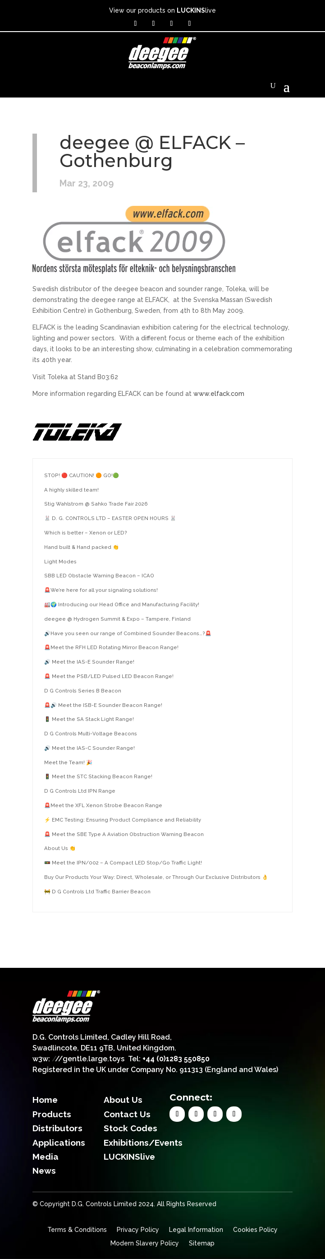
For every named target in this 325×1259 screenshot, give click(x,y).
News (44, 1170)
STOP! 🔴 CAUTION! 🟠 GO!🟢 (81, 475)
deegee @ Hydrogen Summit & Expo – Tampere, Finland (117, 619)
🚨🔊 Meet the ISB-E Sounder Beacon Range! (103, 705)
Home (45, 1100)
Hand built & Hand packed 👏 (81, 547)
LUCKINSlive (129, 1156)
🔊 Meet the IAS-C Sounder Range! (89, 748)
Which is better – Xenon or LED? (85, 533)
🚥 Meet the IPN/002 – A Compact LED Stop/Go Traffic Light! (123, 862)
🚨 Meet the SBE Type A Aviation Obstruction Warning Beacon (124, 834)
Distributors (57, 1128)
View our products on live (162, 10)
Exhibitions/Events (143, 1143)
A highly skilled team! (71, 490)
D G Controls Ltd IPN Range (79, 791)
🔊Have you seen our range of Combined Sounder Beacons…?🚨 (127, 633)
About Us (123, 1100)
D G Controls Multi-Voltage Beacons (90, 733)
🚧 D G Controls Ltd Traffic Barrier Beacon (97, 891)
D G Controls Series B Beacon (82, 691)
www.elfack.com (218, 393)
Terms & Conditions (77, 1229)
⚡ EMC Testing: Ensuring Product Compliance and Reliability (122, 820)
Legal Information (196, 1229)
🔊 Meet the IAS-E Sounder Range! (89, 662)
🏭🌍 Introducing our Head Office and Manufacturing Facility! (121, 604)
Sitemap (202, 1243)
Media (45, 1156)
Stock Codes (130, 1128)
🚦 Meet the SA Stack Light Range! (89, 719)
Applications (58, 1143)
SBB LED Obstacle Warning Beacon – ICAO (99, 575)
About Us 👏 (60, 848)
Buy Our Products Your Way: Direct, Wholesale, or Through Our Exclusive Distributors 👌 (156, 877)
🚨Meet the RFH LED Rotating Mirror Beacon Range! (111, 647)
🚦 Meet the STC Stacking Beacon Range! (98, 776)
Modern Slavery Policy (144, 1243)
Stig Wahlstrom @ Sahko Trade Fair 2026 (96, 504)
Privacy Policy (138, 1229)
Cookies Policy (255, 1229)
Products (51, 1114)
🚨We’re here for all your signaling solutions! (101, 590)
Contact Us (127, 1114)
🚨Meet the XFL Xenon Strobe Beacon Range (103, 805)
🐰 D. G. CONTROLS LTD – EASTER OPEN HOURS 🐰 (110, 518)
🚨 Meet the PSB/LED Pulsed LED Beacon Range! (109, 676)
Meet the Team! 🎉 (68, 762)
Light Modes (60, 561)
